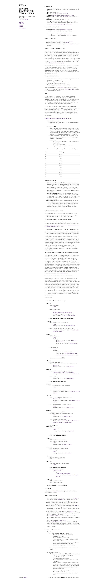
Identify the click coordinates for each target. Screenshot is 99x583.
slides (54, 306)
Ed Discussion (22, 28)
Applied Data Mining (70, 89)
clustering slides (57, 470)
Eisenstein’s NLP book (70, 325)
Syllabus (21, 22)
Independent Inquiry (67, 24)
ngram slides (56, 365)
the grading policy (56, 491)
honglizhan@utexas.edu (64, 34)
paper (77, 498)
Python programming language (56, 62)
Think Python (56, 314)
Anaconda (70, 44)
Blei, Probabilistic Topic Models (63, 473)
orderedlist (25, 577)
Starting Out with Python (69, 315)
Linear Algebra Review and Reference (70, 374)
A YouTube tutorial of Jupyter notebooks (62, 312)
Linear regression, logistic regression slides (63, 372)
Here (71, 511)
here (74, 498)
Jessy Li (26, 19)
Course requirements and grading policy (58, 118)
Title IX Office (64, 273)
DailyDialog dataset (54, 521)
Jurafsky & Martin (68, 352)
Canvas (21, 26)
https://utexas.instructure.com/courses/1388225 (62, 15)
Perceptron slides (57, 398)
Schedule (21, 23)
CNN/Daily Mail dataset (54, 515)
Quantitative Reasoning (56, 24)
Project (21, 25)
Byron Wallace (61, 87)
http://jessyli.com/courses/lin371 (60, 13)
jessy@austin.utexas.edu (66, 29)
